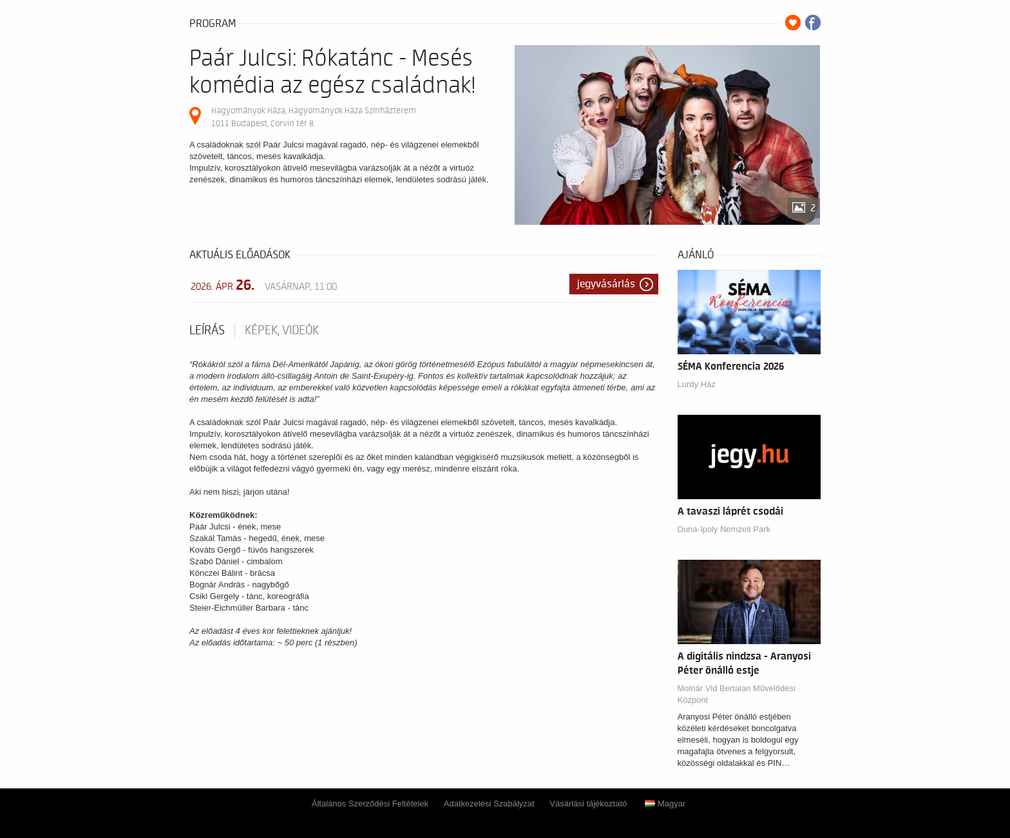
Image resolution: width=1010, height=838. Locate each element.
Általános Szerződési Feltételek (370, 803)
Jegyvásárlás (606, 284)
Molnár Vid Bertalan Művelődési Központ (737, 694)
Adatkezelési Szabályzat (489, 803)
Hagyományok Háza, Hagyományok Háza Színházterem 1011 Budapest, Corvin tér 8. (313, 117)
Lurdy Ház (697, 384)
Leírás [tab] (207, 330)
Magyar (665, 803)
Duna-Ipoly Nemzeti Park (724, 529)
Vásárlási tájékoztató (588, 803)
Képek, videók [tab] (282, 330)
